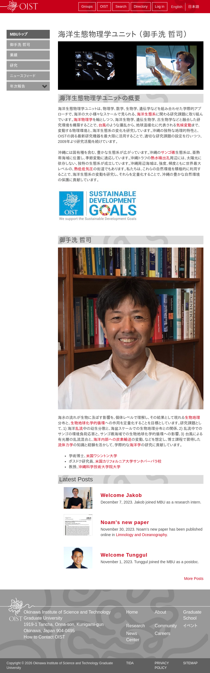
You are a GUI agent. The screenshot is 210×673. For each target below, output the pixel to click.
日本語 (193, 7)
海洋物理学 (83, 119)
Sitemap (190, 663)
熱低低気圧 (83, 169)
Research (135, 625)
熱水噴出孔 (160, 158)
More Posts (193, 578)
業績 (14, 55)
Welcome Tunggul (124, 555)
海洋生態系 (146, 114)
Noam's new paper (125, 522)
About (160, 612)
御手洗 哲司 (20, 44)
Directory (140, 6)
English (176, 7)
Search (120, 6)
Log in (159, 6)
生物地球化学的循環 (88, 423)
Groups (87, 6)
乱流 (79, 428)
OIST (104, 6)
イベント (190, 625)
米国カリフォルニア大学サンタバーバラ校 (128, 461)
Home (132, 612)
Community (166, 625)
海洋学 (135, 445)
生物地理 (192, 417)
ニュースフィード (23, 76)
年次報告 (17, 86)
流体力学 (65, 445)
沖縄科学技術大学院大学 (99, 467)
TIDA (130, 663)
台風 (102, 125)
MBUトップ (19, 34)
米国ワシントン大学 (101, 456)
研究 (14, 65)
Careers (162, 633)
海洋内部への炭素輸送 (112, 439)
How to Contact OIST (44, 637)
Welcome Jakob (121, 495)
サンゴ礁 (168, 152)
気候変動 (184, 125)
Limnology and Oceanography (141, 535)
